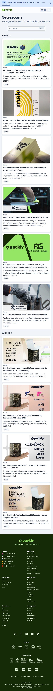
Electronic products (33, 589)
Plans (3, 587)
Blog (3, 608)
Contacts (30, 611)
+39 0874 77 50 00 (8, 556)
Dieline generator (7, 582)
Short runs (30, 561)
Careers (29, 620)
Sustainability (31, 618)
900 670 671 (6, 563)
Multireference (31, 568)
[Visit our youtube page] (32, 634)
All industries (31, 602)
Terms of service (38, 676)
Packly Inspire (6, 615)
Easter (29, 599)
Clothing (29, 592)
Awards (29, 613)
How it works (31, 554)
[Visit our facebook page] (20, 634)
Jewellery (30, 594)
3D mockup (5, 584)
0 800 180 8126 (7, 561)
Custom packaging (33, 556)
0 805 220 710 (7, 558)
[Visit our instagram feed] (26, 634)
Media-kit (4, 625)
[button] (43, 10)
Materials (30, 563)
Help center (5, 613)
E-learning (5, 620)
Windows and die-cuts (34, 571)
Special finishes (32, 566)
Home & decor (31, 587)
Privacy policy (25, 676)
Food (28, 580)
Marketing (30, 584)
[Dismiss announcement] (50, 3)
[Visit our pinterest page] (37, 634)
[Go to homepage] (7, 10)
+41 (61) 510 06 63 (8, 566)
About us (30, 608)
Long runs (30, 558)
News (5, 68)
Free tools (5, 623)
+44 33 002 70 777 (8, 554)
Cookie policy (14, 676)
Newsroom (5, 611)
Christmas (30, 597)
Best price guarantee (33, 573)
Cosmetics (30, 582)
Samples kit (5, 618)
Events (6, 367)
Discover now (6, 5)
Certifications (31, 615)
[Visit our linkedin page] (15, 634)
